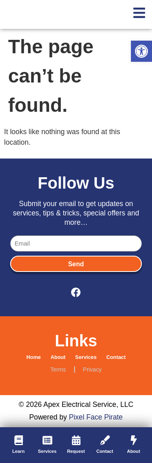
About (58, 357)
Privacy (92, 369)
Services (86, 357)
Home (33, 357)
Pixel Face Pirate (96, 417)
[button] (141, 51)
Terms (58, 369)
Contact (116, 357)
